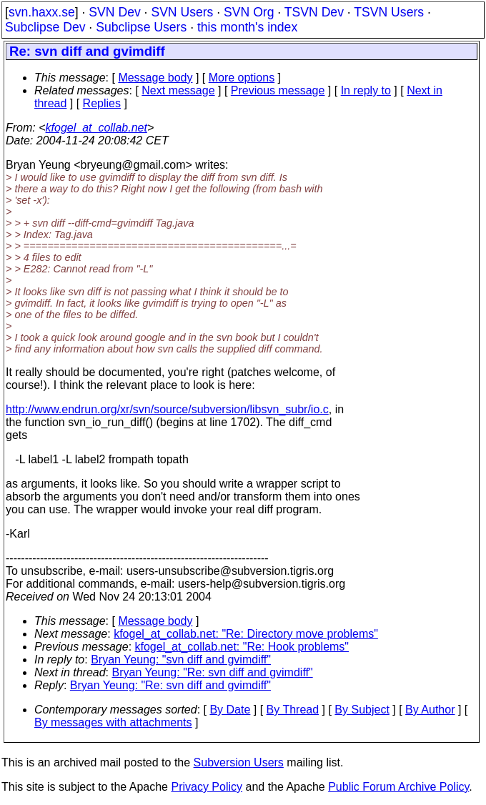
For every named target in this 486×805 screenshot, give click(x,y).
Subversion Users (239, 762)
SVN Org (249, 12)
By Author (430, 709)
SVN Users (182, 12)
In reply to (366, 90)
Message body (155, 77)
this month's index (247, 27)
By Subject (361, 709)
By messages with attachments (113, 722)
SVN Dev (114, 12)
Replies (102, 103)
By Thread (293, 709)
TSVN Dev (314, 12)
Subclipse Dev (45, 27)
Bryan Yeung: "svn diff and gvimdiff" (181, 659)
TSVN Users (389, 12)
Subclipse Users (141, 27)
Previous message (278, 90)
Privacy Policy (206, 787)
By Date (229, 709)
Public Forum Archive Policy (398, 787)
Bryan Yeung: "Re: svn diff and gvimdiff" (212, 672)
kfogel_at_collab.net (96, 128)
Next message (178, 90)
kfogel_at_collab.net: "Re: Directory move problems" (246, 634)
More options (242, 77)
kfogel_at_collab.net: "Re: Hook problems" (242, 647)
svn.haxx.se (42, 12)
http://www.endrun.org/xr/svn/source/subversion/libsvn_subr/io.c (167, 409)
